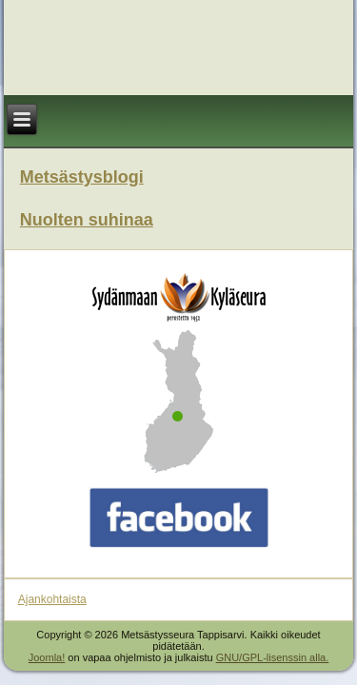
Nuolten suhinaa (86, 219)
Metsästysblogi (82, 176)
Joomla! (47, 657)
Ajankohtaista (52, 599)
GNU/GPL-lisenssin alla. (272, 657)
